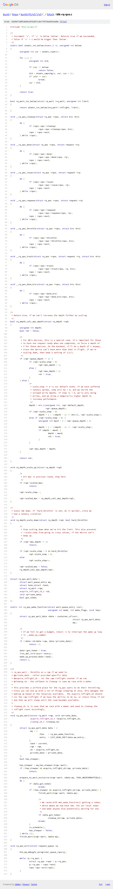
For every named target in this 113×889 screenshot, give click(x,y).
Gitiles (18, 884)
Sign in (107, 4)
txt (100, 884)
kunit (6, 14)
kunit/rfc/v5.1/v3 (31, 14)
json (107, 884)
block (50, 14)
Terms (34, 884)
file (63, 21)
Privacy (25, 884)
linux (15, 14)
